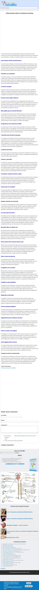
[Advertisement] (12, 23)
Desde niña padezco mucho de (8, 556)
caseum (4, 546)
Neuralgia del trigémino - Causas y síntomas (17, 525)
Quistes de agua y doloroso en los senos (10, 552)
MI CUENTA (3, 568)
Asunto (2, 420)
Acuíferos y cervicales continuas (8, 555)
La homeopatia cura (6, 564)
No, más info (28, 586)
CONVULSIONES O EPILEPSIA (8, 562)
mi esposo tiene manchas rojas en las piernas (11, 544)
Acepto (29, 583)
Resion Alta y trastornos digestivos (9, 548)
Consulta (4, 559)
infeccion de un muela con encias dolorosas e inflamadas (13, 549)
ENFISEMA (4, 545)
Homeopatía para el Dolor (12, 537)
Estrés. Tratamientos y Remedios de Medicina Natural (19, 512)
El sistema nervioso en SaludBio (8, 368)
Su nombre (3, 415)
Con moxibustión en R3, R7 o (8, 558)
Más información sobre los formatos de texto (24, 436)
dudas (4, 566)
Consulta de (5, 553)
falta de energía (5, 547)
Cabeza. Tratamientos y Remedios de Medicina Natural (19, 518)
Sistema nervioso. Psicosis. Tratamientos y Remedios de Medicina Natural (22, 532)
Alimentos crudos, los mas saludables (9, 560)
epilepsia (4, 561)
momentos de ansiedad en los (8, 551)
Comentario (4, 425)
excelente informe (6, 554)
